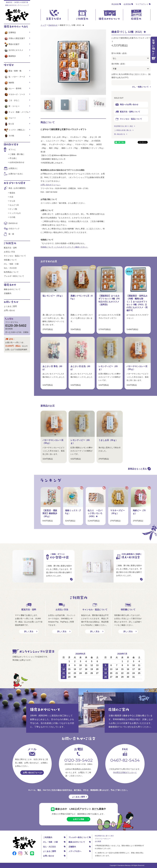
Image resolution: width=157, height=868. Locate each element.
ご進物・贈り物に (17, 154)
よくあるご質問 (10, 306)
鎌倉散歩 (10, 56)
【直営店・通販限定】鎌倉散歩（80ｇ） (50, 513)
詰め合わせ (53, 25)
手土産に (13, 158)
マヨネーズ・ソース (14, 94)
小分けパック (14, 229)
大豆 (11, 197)
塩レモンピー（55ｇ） (53, 296)
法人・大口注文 (10, 268)
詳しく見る (28, 631)
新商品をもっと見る (137, 469)
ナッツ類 (13, 209)
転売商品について (11, 272)
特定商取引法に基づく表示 (104, 836)
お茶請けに (13, 168)
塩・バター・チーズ (14, 77)
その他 (9, 136)
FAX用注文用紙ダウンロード (125, 772)
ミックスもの (15, 213)
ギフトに (12, 149)
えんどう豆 (14, 205)
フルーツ (10, 118)
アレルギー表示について (14, 276)
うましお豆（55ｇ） (108, 440)
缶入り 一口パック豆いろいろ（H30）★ (95, 513)
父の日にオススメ (13, 50)
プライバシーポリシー (103, 839)
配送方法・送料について (127, 112)
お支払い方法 (9, 252)
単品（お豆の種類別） (18, 188)
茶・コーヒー (11, 106)
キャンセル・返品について (128, 119)
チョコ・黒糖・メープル (16, 112)
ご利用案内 (47, 837)
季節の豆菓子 (11, 44)
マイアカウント (142, 4)
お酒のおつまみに (16, 174)
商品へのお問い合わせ (126, 104)
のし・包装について (140, 87)
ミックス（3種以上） (15, 130)
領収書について (10, 260)
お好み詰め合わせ (17, 162)
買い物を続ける (119, 134)
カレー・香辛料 (12, 88)
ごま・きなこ (11, 100)
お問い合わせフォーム (32, 773)
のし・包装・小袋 (11, 264)
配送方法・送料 (10, 248)
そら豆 (12, 201)
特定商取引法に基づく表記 (123, 126)
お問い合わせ (9, 310)
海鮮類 (9, 83)
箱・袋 (11, 234)
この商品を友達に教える (122, 130)
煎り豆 (9, 124)
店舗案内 (7, 293)
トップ (43, 25)
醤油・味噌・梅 (12, 71)
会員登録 (127, 4)
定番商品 (10, 32)
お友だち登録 (78, 819)
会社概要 (98, 841)
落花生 (12, 193)
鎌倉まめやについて (12, 289)
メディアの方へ (75, 851)
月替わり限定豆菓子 (14, 38)
